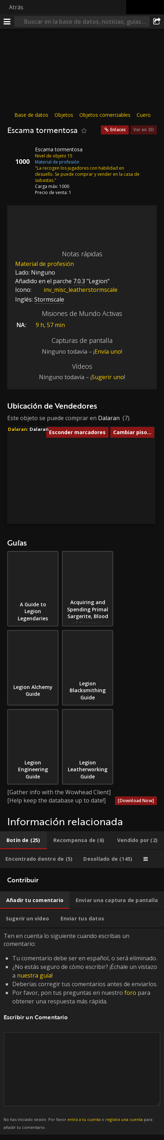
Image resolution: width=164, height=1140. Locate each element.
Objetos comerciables (104, 114)
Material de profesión (44, 264)
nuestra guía (34, 975)
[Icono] (19, 155)
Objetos (63, 114)
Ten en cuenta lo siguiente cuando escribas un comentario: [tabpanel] (82, 1031)
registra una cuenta (124, 1119)
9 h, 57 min (50, 325)
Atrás (16, 7)
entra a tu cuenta (84, 1119)
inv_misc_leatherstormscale (75, 290)
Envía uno (107, 351)
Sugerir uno (108, 377)
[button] (75, 458)
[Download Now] (136, 800)
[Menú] (7, 21)
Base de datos (31, 114)
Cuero (144, 114)
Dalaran (109, 418)
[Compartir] (157, 21)
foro (130, 993)
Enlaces (118, 130)
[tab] (23, 840)
